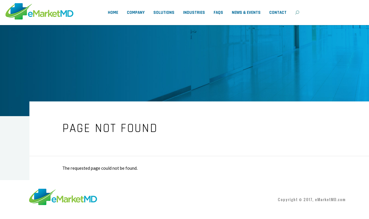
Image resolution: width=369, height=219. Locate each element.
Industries (194, 12)
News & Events (246, 12)
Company (136, 12)
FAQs (218, 12)
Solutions (163, 12)
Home (113, 12)
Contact (278, 12)
